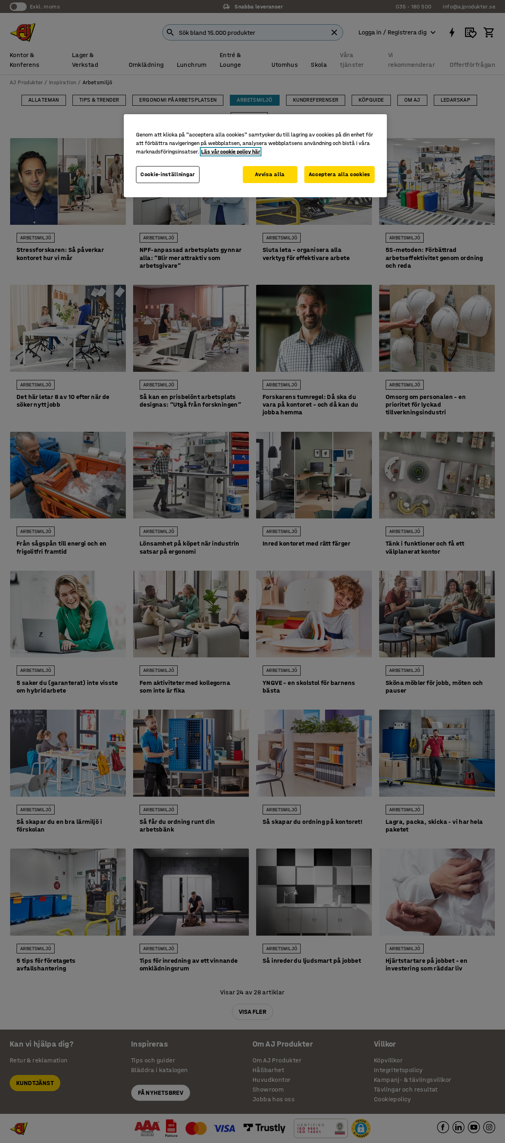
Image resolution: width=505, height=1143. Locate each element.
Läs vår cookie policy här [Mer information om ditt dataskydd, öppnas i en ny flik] (230, 151)
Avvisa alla (270, 174)
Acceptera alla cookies (339, 174)
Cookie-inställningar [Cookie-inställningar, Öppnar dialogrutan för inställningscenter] (167, 174)
